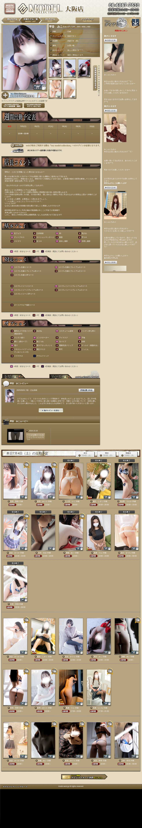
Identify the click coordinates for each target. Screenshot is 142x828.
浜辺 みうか (14, 553)
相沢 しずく (98, 501)
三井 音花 (14, 604)
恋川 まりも (125, 553)
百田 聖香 (14, 501)
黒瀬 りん (97, 553)
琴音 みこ (97, 657)
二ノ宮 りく (70, 501)
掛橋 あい (70, 553)
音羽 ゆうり (42, 501)
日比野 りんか (126, 501)
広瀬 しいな (98, 708)
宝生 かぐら (70, 657)
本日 (85, 454)
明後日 (128, 454)
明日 (106, 454)
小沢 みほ (42, 553)
